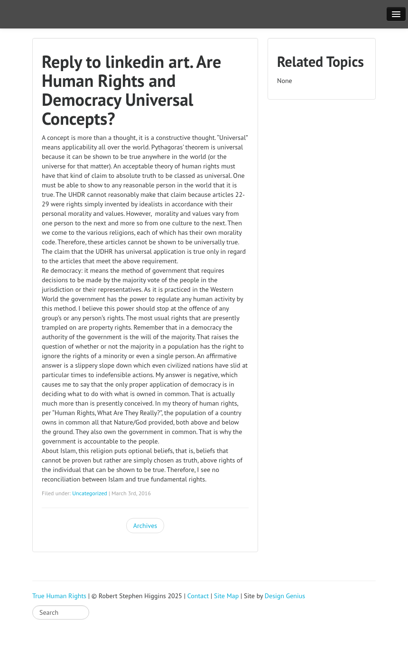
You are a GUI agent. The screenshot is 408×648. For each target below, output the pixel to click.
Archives (145, 525)
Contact (198, 596)
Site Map (226, 596)
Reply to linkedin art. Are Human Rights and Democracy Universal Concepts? (131, 90)
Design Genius (285, 596)
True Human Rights (59, 596)
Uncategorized (89, 493)
